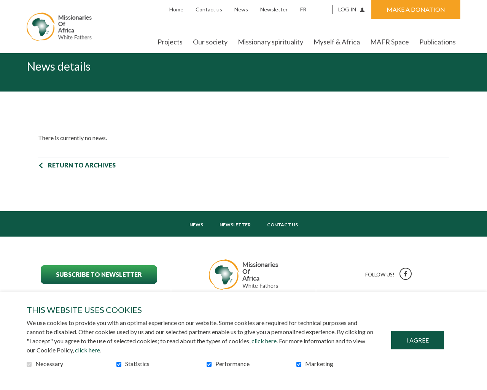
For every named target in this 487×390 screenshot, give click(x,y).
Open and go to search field (324, 9)
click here (264, 340)
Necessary (49, 363)
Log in (347, 9)
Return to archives (82, 177)
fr (303, 9)
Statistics (137, 363)
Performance (232, 363)
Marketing (319, 363)
